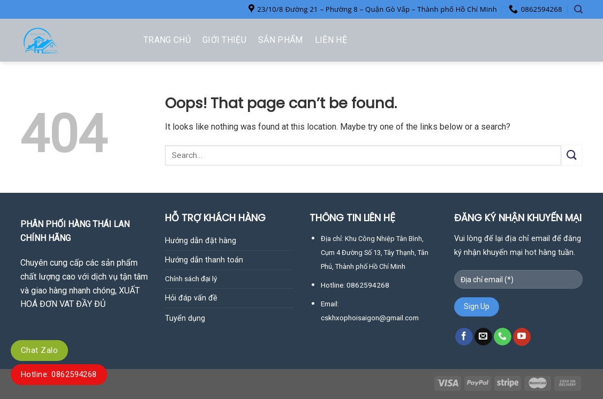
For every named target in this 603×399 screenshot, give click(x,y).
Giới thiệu (224, 40)
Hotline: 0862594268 (59, 374)
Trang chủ (167, 40)
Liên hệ (331, 40)
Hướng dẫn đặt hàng (200, 240)
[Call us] (502, 337)
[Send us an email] (483, 337)
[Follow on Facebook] (464, 337)
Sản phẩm (280, 40)
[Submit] (572, 155)
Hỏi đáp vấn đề (191, 298)
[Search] (578, 9)
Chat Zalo (39, 350)
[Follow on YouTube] (522, 337)
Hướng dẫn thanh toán (204, 260)
